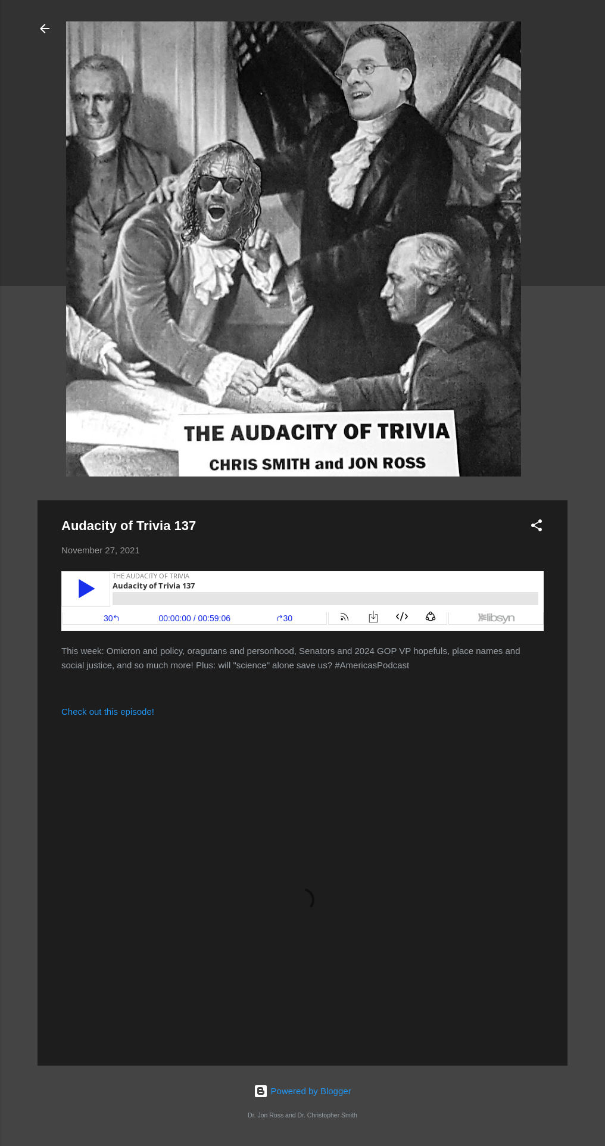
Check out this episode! (107, 711)
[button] (536, 527)
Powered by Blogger (302, 1091)
